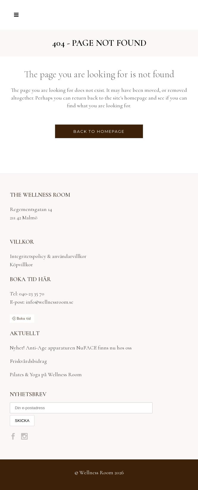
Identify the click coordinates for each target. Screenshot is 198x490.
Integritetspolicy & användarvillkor (48, 256)
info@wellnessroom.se (49, 302)
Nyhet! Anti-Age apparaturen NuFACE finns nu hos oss (71, 347)
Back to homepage (99, 131)
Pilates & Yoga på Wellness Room (46, 374)
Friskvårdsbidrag (28, 361)
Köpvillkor (21, 264)
